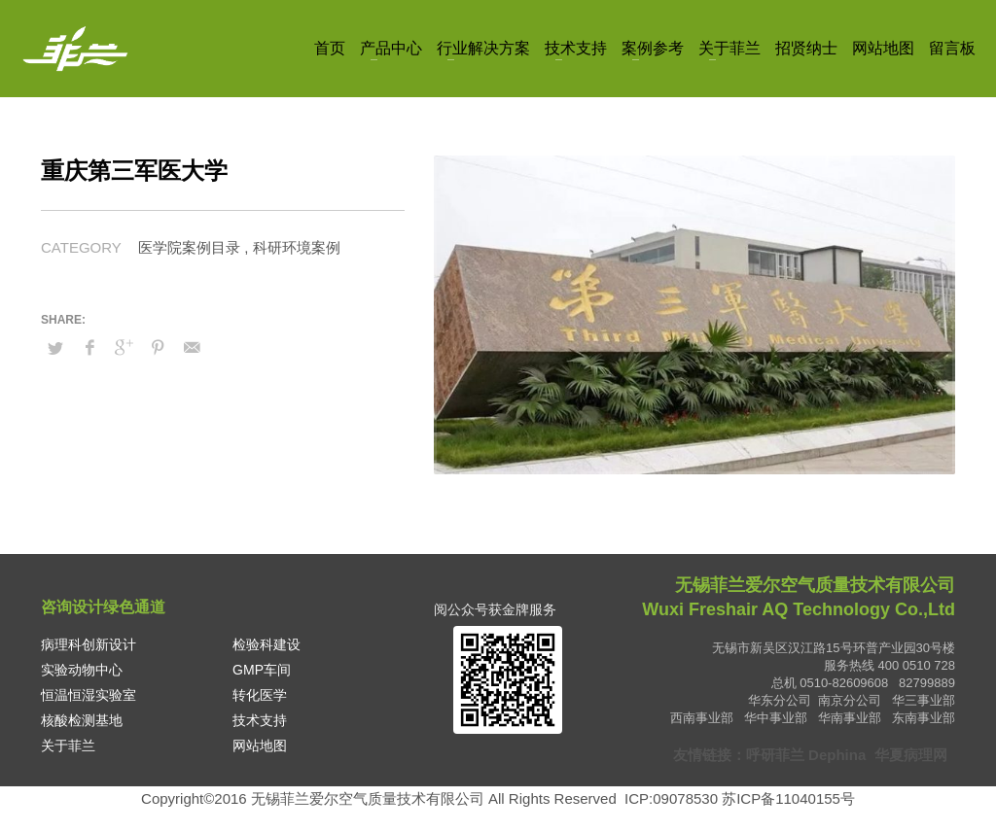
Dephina (837, 754)
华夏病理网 (912, 754)
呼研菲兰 (775, 754)
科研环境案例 (296, 247)
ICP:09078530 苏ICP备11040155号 (739, 798)
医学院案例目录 (189, 247)
